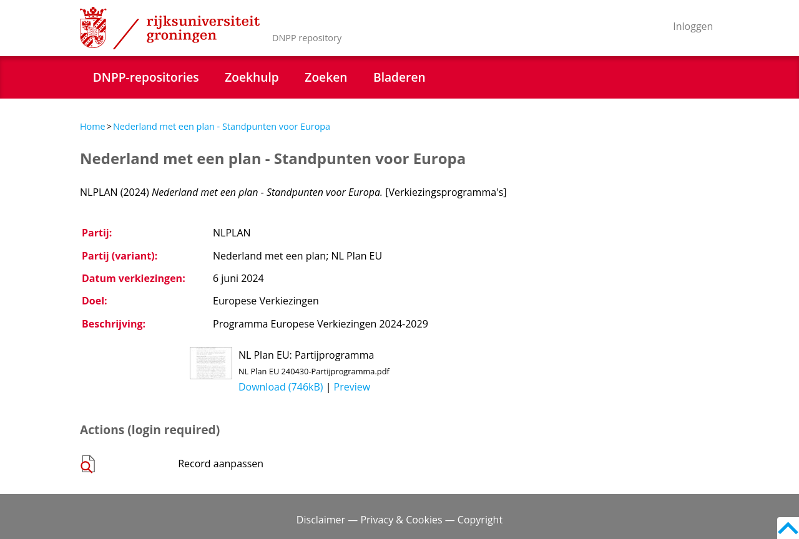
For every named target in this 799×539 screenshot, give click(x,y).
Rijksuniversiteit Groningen (170, 28)
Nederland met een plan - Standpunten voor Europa (221, 126)
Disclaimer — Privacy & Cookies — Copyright (399, 520)
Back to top (788, 528)
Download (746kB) (280, 387)
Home (92, 126)
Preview (352, 387)
